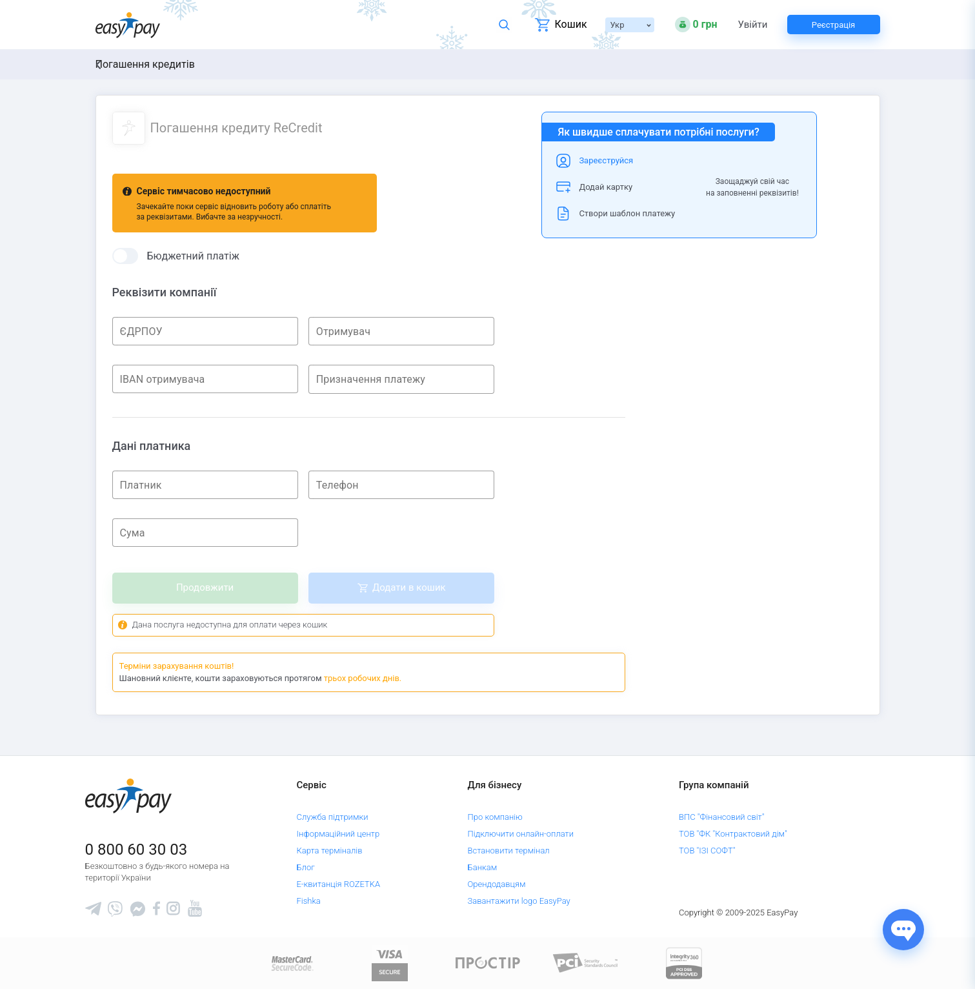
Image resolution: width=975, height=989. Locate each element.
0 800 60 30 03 (136, 850)
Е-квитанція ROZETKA (338, 884)
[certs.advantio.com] (684, 962)
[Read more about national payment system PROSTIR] (488, 962)
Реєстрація (833, 25)
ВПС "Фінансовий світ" (722, 817)
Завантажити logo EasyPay (519, 901)
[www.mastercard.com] (291, 962)
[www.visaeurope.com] (390, 962)
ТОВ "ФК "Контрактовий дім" (733, 834)
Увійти (753, 25)
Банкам (483, 867)
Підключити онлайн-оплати (521, 834)
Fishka (308, 901)
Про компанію (495, 817)
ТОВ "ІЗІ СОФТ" (707, 850)
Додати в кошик (409, 587)
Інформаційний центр (337, 834)
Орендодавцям (497, 884)
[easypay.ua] (127, 25)
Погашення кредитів (145, 64)
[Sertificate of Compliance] (586, 962)
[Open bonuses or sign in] (696, 24)
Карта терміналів (329, 850)
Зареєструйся (606, 160)
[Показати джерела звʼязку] (903, 929)
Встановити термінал (509, 850)
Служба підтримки (332, 817)
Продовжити (205, 587)
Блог (305, 867)
